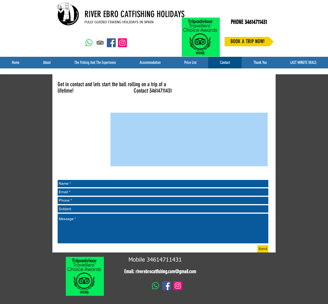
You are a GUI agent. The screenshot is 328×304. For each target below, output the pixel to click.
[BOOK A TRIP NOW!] (249, 41)
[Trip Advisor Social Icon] (100, 42)
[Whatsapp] (89, 42)
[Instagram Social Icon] (122, 42)
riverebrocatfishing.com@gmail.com (166, 271)
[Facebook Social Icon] (111, 42)
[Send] (262, 248)
